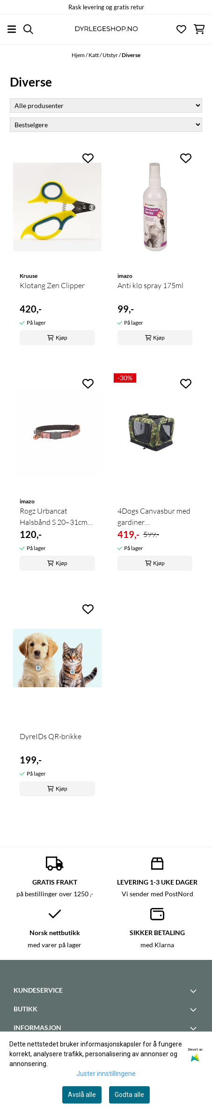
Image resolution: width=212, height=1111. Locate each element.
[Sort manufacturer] (106, 105)
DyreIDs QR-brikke (50, 736)
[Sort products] (106, 124)
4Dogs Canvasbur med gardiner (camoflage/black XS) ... (153, 517)
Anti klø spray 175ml (150, 285)
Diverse (131, 54)
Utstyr (110, 54)
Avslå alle (82, 1094)
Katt (94, 54)
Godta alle (129, 1094)
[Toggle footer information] (194, 991)
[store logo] (106, 29)
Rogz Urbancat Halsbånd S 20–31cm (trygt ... (54, 517)
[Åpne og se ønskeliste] (181, 29)
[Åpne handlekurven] (199, 29)
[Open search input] (28, 29)
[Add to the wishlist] (88, 158)
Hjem (79, 54)
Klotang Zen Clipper (52, 285)
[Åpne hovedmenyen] (12, 29)
